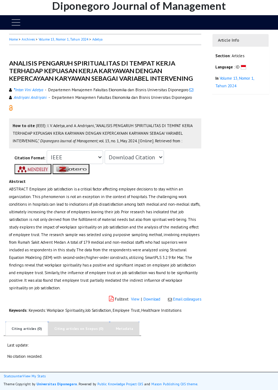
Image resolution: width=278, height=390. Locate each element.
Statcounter (13, 376)
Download (151, 299)
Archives (28, 39)
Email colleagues (187, 299)
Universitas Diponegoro (57, 384)
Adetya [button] (97, 39)
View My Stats (34, 376)
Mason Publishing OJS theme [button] (174, 384)
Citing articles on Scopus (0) (79, 328)
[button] (11, 107)
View (135, 299)
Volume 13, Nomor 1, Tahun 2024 (63, 39)
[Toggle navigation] (16, 22)
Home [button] (13, 39)
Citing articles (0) (27, 328)
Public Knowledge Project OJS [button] (120, 384)
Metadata (124, 328)
